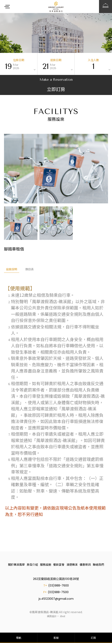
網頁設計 (52, 616)
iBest (62, 616)
